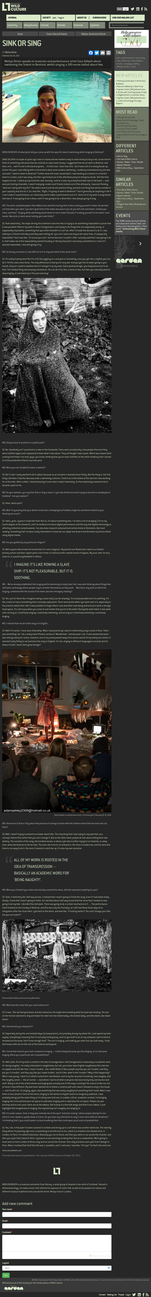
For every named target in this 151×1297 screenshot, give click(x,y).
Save (6, 1275)
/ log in (60, 17)
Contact (102, 1294)
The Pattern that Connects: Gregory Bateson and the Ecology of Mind (131, 134)
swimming (140, 57)
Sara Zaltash (137, 60)
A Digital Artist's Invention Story (131, 95)
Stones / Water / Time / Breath (130, 162)
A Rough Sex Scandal (126, 117)
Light (125, 9)
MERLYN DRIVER (9, 1184)
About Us (82, 17)
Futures (45, 25)
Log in (128, 1294)
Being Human (30, 25)
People (121, 1294)
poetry (136, 63)
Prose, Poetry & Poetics (56, 33)
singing (128, 63)
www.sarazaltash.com (12, 1150)
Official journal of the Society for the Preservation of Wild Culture (32, 1282)
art (118, 57)
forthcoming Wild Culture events (131, 230)
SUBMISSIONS (99, 17)
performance (127, 57)
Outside (61, 25)
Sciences (78, 25)
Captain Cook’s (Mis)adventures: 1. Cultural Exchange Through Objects (130, 100)
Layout (5, 1263)
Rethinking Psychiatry (127, 125)
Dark (120, 9)
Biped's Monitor (124, 165)
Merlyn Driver (11, 52)
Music (20, 33)
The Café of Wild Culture (127, 159)
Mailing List (112, 1294)
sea (118, 60)
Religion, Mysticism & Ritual (93, 33)
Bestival (125, 60)
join (54, 17)
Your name (7, 1209)
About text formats (99, 1255)
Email (5, 1220)
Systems (94, 25)
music (120, 63)
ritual (133, 66)
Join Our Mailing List (123, 17)
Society (46, 17)
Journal (12, 17)
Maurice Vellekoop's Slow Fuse (130, 86)
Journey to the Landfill (127, 128)
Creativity (12, 25)
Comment (6, 1232)
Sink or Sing (122, 156)
